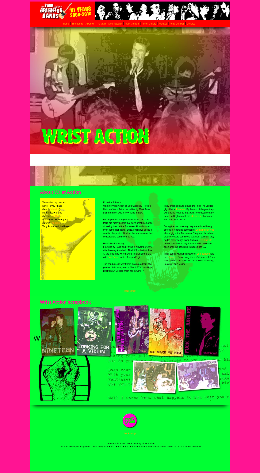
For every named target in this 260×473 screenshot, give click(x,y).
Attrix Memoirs (132, 23)
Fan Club (55, 216)
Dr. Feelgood (203, 253)
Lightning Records (205, 230)
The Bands (77, 23)
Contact (191, 23)
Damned (172, 257)
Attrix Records (115, 23)
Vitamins (55, 209)
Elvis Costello (205, 240)
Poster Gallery (149, 23)
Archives (163, 23)
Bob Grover (113, 257)
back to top (130, 291)
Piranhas (180, 209)
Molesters (196, 216)
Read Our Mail (177, 23)
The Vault (101, 23)
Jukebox (89, 23)
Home (66, 23)
